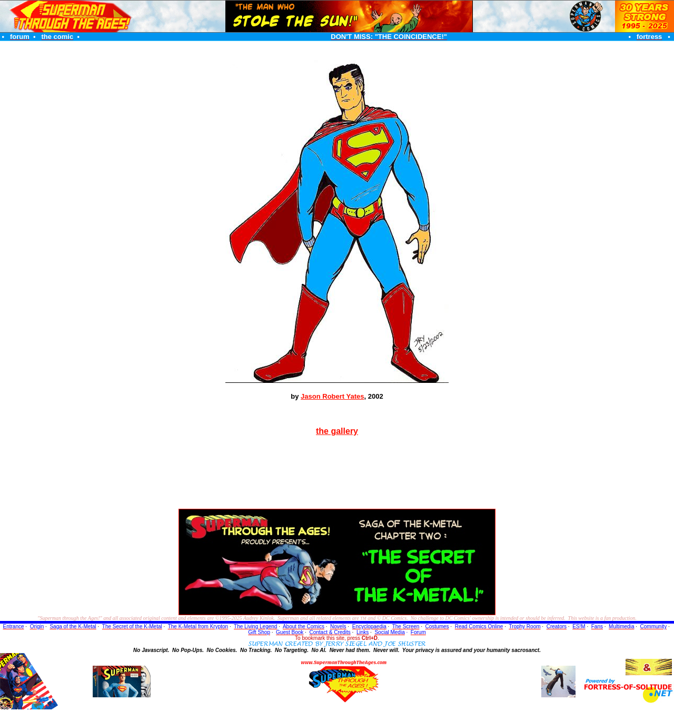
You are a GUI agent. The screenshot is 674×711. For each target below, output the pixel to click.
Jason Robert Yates (332, 396)
